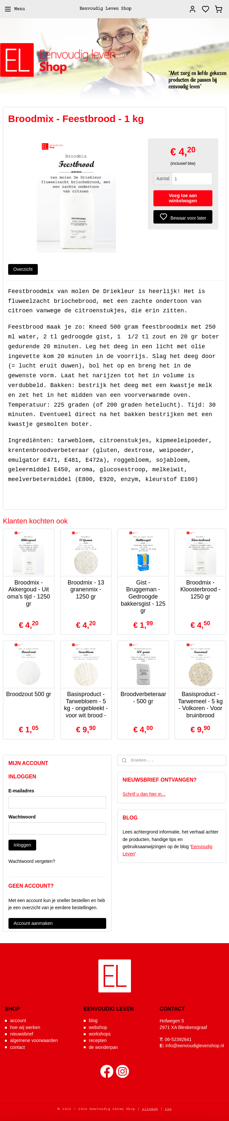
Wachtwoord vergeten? (31, 861)
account (18, 1020)
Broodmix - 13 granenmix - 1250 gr (86, 589)
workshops (100, 1033)
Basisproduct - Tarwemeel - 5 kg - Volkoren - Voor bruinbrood (200, 705)
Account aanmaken (33, 923)
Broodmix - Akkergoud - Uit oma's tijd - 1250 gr (28, 593)
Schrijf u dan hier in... (143, 794)
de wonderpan (103, 1047)
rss (168, 1109)
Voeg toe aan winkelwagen (183, 198)
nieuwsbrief (21, 1033)
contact (17, 1047)
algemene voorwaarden (34, 1040)
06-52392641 (178, 1039)
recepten (98, 1040)
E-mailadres (21, 790)
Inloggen (22, 845)
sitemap (150, 1109)
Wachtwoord (22, 816)
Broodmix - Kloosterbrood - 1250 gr (200, 589)
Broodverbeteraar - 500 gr (143, 698)
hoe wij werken (25, 1027)
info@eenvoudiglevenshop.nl (194, 1045)
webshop (98, 1027)
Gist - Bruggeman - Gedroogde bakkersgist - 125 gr (143, 596)
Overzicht (23, 269)
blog (93, 1020)
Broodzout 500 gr (28, 694)
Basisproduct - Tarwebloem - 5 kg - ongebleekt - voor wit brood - (86, 705)
